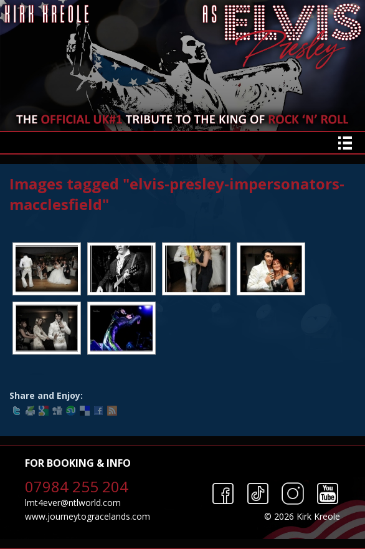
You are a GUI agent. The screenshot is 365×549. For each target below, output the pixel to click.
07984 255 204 (76, 486)
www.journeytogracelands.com (87, 516)
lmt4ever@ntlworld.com (73, 502)
